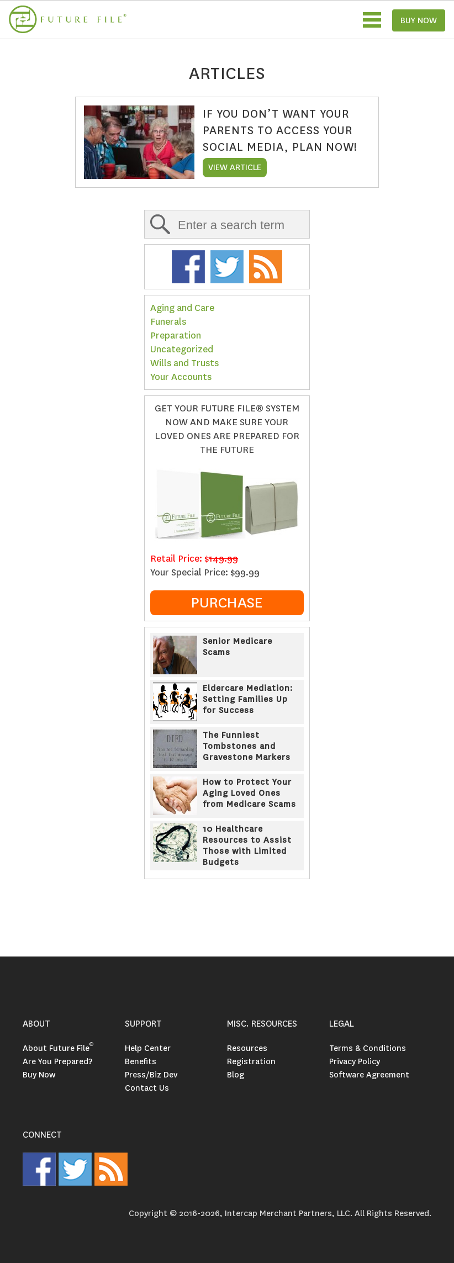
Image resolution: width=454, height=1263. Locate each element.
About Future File (58, 1048)
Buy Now (39, 1074)
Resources (247, 1048)
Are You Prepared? (57, 1061)
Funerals (168, 321)
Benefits (140, 1061)
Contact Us (147, 1087)
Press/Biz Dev (151, 1074)
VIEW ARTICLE (234, 167)
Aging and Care (182, 308)
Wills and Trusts (184, 363)
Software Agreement (369, 1074)
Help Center (148, 1048)
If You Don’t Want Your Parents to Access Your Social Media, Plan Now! (280, 130)
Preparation (175, 335)
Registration (251, 1061)
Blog (235, 1074)
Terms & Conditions (367, 1048)
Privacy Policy (354, 1061)
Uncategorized (181, 349)
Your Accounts (181, 377)
